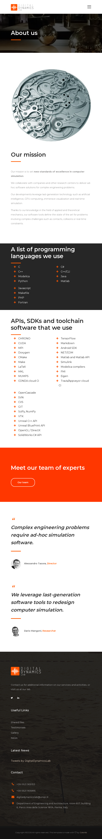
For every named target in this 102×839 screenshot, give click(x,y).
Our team (22, 482)
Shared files (17, 722)
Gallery (15, 732)
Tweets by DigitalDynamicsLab (31, 760)
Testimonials (18, 727)
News (14, 738)
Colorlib (83, 832)
